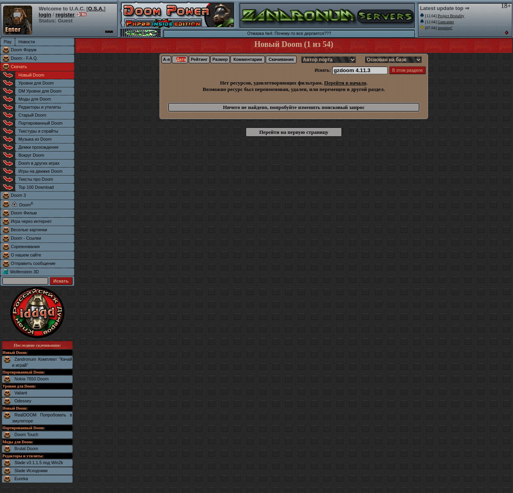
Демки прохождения (38, 147)
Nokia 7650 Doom (31, 378)
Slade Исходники (31, 470)
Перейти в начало (345, 83)
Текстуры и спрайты (38, 131)
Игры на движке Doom (40, 171)
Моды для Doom (34, 99)
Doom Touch (26, 434)
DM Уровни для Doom (40, 91)
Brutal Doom (26, 448)
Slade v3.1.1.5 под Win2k (38, 462)
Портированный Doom (40, 123)
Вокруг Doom (31, 155)
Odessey (22, 400)
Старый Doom (32, 115)
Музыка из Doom (35, 139)
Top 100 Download (36, 187)
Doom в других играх (39, 163)
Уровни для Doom (36, 83)
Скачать (19, 66)
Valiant (20, 392)
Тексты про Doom (35, 179)
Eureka (21, 478)
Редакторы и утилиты (39, 107)
